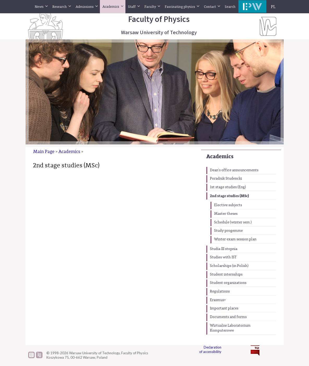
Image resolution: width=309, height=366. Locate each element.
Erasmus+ (218, 300)
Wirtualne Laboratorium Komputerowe (230, 328)
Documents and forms (228, 317)
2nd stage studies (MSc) (229, 195)
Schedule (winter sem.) (233, 222)
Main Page (43, 151)
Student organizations (228, 282)
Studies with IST (223, 257)
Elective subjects (228, 205)
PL (273, 6)
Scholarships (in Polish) (229, 266)
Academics (219, 156)
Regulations (220, 291)
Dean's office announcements (234, 170)
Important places (224, 308)
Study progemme (228, 230)
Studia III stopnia (223, 249)
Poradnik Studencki (226, 178)
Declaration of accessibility (210, 349)
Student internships (226, 274)
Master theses (226, 213)
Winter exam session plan (235, 239)
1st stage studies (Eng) (228, 187)
